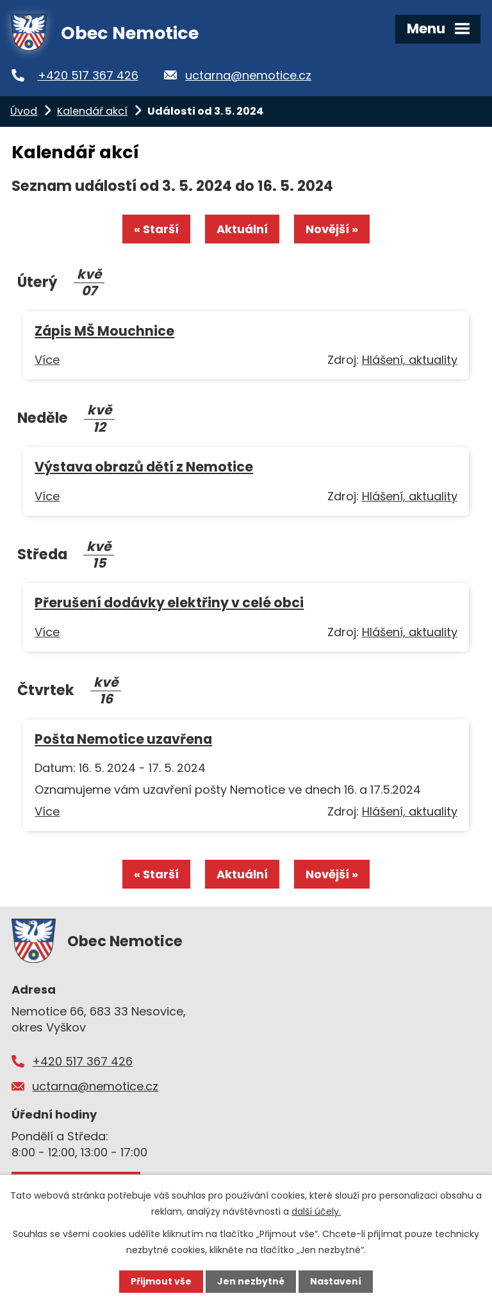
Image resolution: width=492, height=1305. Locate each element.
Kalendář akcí (92, 111)
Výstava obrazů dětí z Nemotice (144, 466)
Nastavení (335, 1281)
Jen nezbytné (250, 1281)
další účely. (316, 1211)
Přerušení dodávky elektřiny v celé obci (169, 602)
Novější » (332, 229)
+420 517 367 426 (88, 75)
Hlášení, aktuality (409, 360)
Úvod (23, 111)
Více (47, 360)
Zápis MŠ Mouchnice (104, 331)
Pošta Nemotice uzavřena (123, 739)
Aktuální (242, 229)
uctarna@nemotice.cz (248, 75)
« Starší (156, 229)
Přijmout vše (161, 1281)
